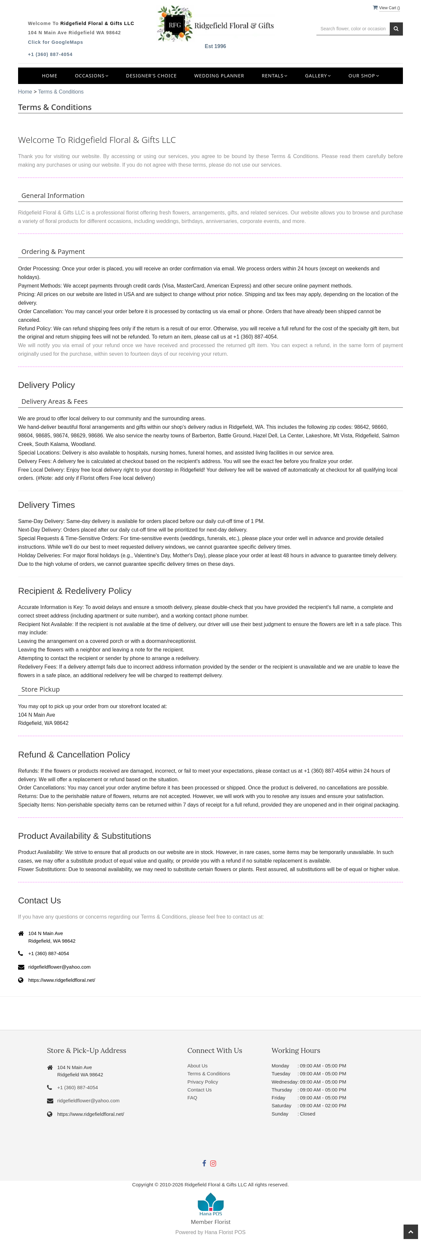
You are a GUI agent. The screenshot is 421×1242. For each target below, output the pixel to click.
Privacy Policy (202, 1082)
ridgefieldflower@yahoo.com (88, 1100)
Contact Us (199, 1089)
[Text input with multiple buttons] (353, 28)
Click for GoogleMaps (55, 42)
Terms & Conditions (61, 92)
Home (49, 75)
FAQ (192, 1097)
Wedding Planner (219, 75)
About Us (197, 1065)
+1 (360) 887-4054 (50, 54)
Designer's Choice (151, 75)
